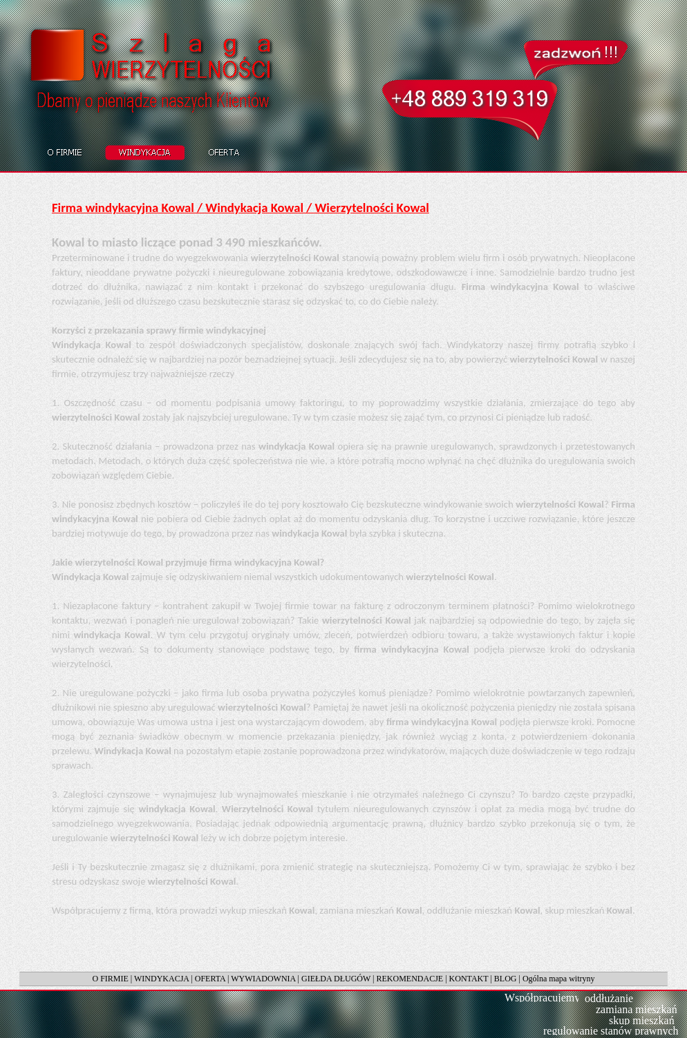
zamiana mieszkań (636, 1009)
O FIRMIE (110, 978)
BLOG (505, 978)
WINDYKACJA (161, 978)
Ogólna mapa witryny (559, 978)
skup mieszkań (642, 1020)
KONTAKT (469, 978)
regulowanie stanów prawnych (611, 1031)
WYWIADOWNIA (263, 978)
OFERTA (210, 978)
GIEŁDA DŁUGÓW (335, 978)
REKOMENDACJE (410, 978)
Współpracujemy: (544, 997)
